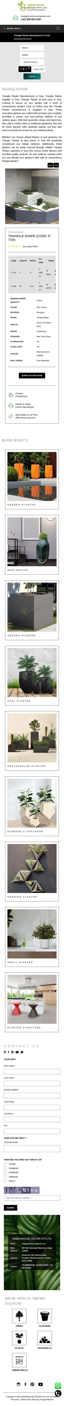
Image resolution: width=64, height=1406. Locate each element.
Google (12, 1164)
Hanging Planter (22, 897)
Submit (10, 1208)
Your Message (11, 1142)
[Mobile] (32, 1095)
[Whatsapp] (23, 1052)
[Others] (5, 1181)
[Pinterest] (13, 1052)
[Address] (32, 1119)
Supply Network (46, 1399)
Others (12, 1181)
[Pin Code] (32, 1131)
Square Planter (22, 635)
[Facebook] (9, 1052)
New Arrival (18, 570)
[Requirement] (32, 1148)
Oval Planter (19, 701)
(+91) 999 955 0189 (31, 19)
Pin (6, 1126)
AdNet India (25, 1399)
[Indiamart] (5, 1176)
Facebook (13, 1172)
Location (9, 1114)
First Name (9, 1066)
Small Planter (20, 962)
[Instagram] (5, 1052)
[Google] (5, 1164)
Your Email (9, 1102)
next (56, 165)
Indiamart (13, 1176)
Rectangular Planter (27, 766)
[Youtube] (18, 1052)
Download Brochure (23, 39)
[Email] (32, 1107)
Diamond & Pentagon (25, 831)
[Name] (32, 1071)
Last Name (9, 1078)
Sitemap (35, 1399)
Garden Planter (22, 505)
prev (50, 165)
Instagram (13, 1168)
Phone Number (11, 1090)
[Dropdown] (32, 62)
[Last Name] (32, 1083)
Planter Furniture (24, 1027)
